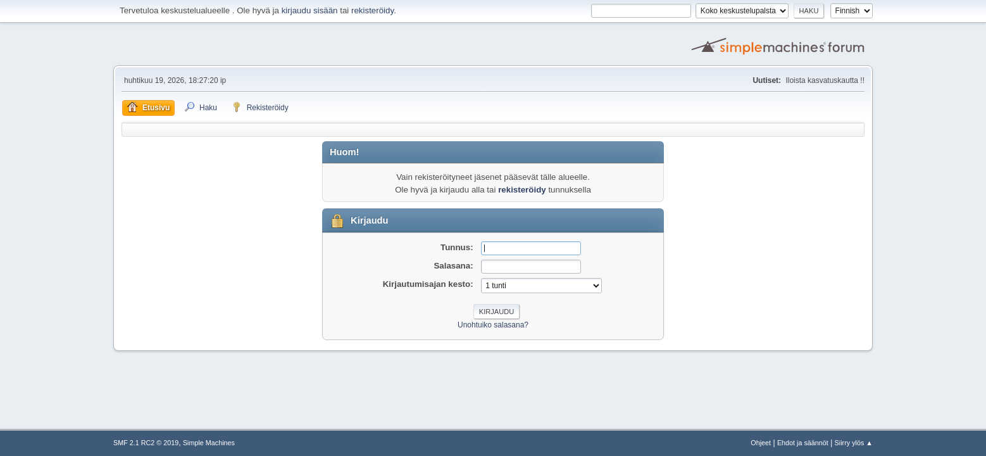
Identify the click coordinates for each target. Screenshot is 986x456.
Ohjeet (761, 442)
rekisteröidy (372, 10)
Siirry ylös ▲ (854, 442)
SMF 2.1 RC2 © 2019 (145, 442)
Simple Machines (209, 442)
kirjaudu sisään (310, 10)
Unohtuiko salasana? (493, 324)
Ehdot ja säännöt (802, 442)
